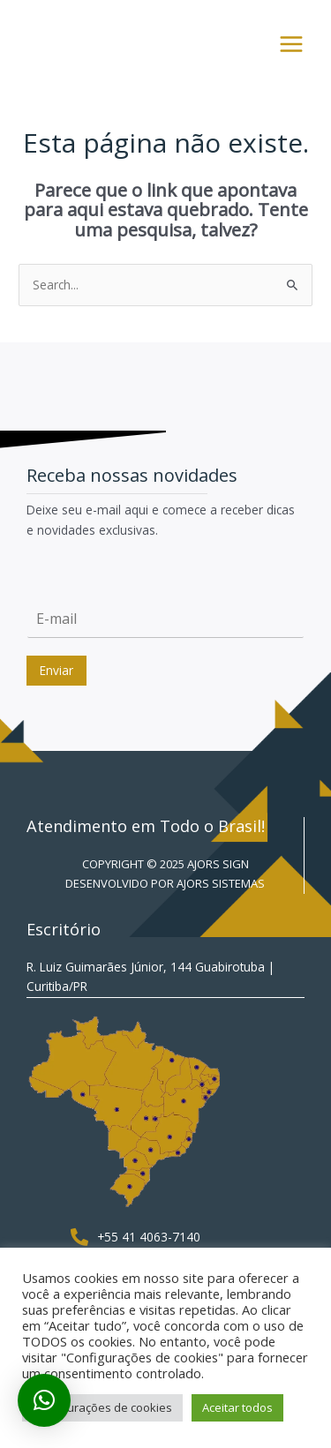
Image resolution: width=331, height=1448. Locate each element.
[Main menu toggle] (291, 44)
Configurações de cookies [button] (102, 1407)
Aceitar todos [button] (237, 1407)
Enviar (56, 670)
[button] (44, 1400)
